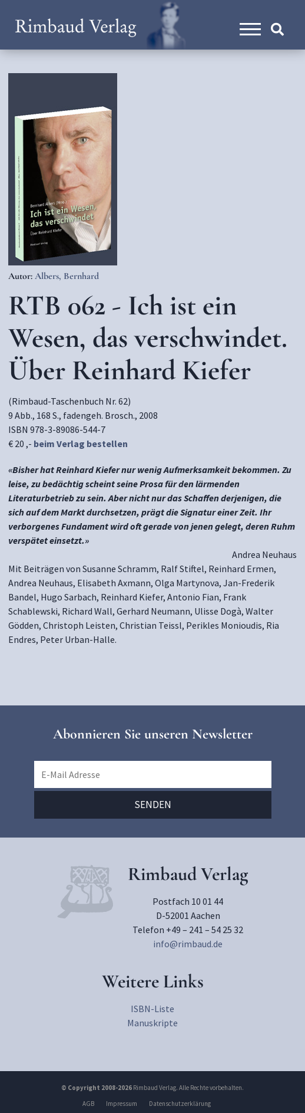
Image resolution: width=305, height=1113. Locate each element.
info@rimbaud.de (188, 944)
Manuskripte (152, 1023)
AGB (88, 1103)
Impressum (121, 1103)
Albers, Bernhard (67, 276)
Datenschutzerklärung (180, 1103)
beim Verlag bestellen (81, 443)
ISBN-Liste (152, 1008)
